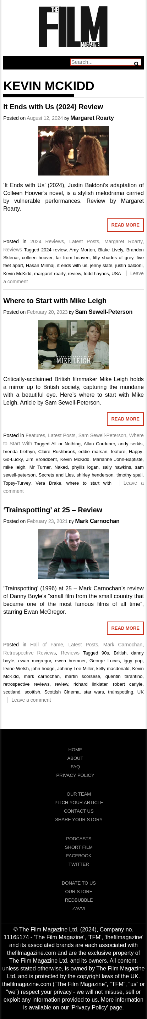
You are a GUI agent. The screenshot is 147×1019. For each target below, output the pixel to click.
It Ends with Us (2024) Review (53, 107)
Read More (125, 225)
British (120, 653)
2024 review (53, 249)
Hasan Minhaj (40, 265)
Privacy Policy (75, 775)
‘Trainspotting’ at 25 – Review (52, 510)
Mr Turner (40, 467)
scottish (32, 692)
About (75, 758)
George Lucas (104, 660)
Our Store (78, 891)
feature (118, 451)
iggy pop (133, 660)
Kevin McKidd (17, 273)
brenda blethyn (19, 451)
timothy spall (129, 475)
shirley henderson (95, 475)
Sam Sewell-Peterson (103, 312)
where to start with (88, 483)
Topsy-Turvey (17, 483)
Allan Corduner (99, 443)
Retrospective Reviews (29, 653)
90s (105, 653)
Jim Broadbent (41, 459)
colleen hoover (37, 257)
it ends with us (72, 265)
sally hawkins (117, 467)
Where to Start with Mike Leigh (55, 301)
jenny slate (101, 265)
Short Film (79, 847)
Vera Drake (48, 483)
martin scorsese (82, 676)
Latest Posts (84, 241)
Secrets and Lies (56, 475)
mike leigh (14, 467)
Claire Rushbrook (56, 451)
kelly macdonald (113, 668)
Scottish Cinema (62, 692)
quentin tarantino (123, 676)
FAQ (75, 766)
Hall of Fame (46, 644)
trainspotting (120, 692)
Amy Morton (82, 249)
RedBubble (79, 900)
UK (140, 692)
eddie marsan (93, 451)
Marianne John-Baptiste (117, 459)
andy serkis (130, 443)
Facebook (79, 855)
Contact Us (78, 811)
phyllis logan (85, 467)
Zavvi (79, 908)
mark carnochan (42, 676)
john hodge (43, 668)
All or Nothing (65, 443)
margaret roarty (49, 273)
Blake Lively (110, 249)
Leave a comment (31, 700)
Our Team (79, 794)
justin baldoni (129, 265)
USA (116, 273)
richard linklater (91, 684)
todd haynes (96, 273)
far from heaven (72, 257)
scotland (11, 692)
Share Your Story (79, 819)
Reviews (12, 249)
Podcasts (79, 838)
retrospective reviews (26, 684)
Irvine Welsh (16, 668)
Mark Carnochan (97, 521)
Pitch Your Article (78, 802)
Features (35, 435)
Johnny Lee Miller (75, 668)
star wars (94, 692)
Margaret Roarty (92, 118)
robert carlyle (127, 684)
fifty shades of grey (113, 257)
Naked (61, 467)
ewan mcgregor (34, 660)
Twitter (79, 864)
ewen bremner (70, 660)
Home (75, 749)
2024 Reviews (47, 241)
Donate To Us (79, 883)
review (74, 273)
